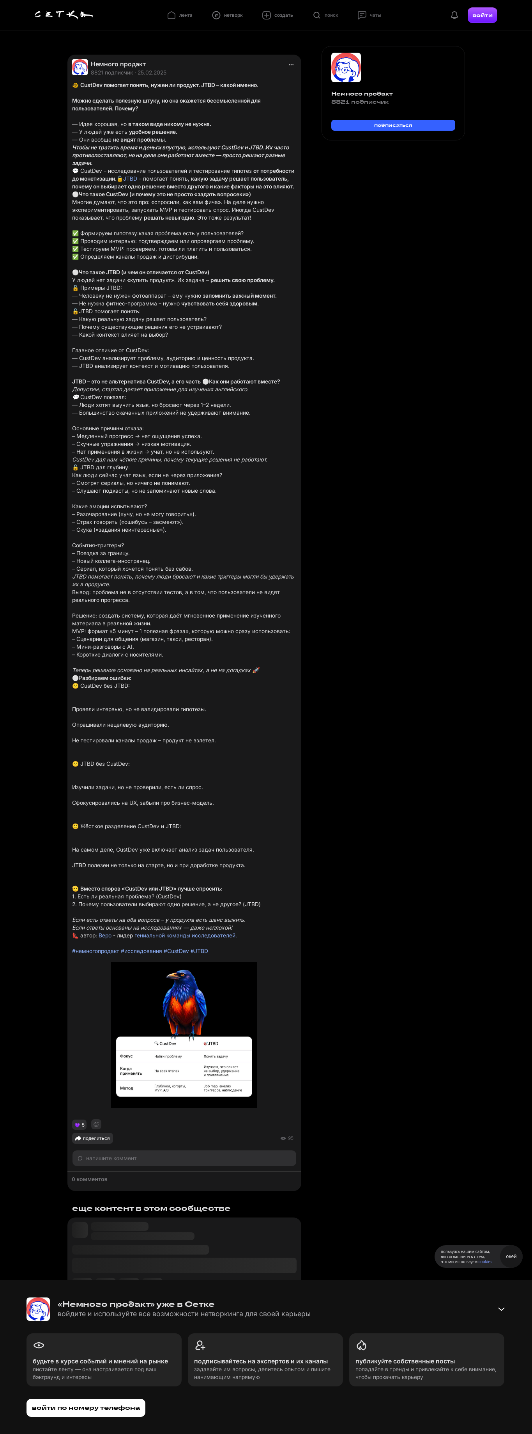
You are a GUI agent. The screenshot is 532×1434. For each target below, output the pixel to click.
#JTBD (199, 951)
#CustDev (176, 951)
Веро (105, 935)
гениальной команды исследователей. (185, 935)
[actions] (291, 64)
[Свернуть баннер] (501, 1309)
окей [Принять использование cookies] (511, 1256)
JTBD (130, 178)
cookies (485, 1261)
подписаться (393, 125)
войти (482, 15)
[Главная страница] (64, 15)
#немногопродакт (95, 951)
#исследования (141, 951)
